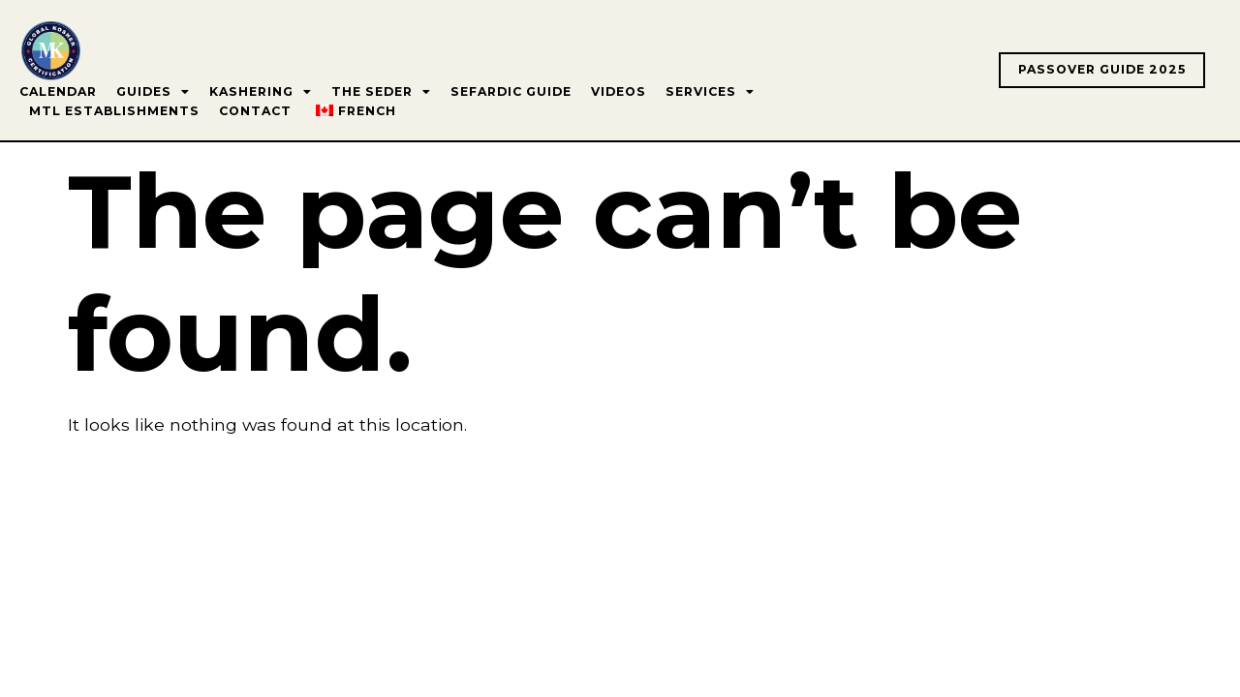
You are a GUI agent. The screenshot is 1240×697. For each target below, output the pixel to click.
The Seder (381, 92)
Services (710, 92)
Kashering (260, 92)
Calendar (58, 91)
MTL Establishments (114, 111)
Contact (255, 111)
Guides (153, 92)
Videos (618, 91)
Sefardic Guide (511, 91)
